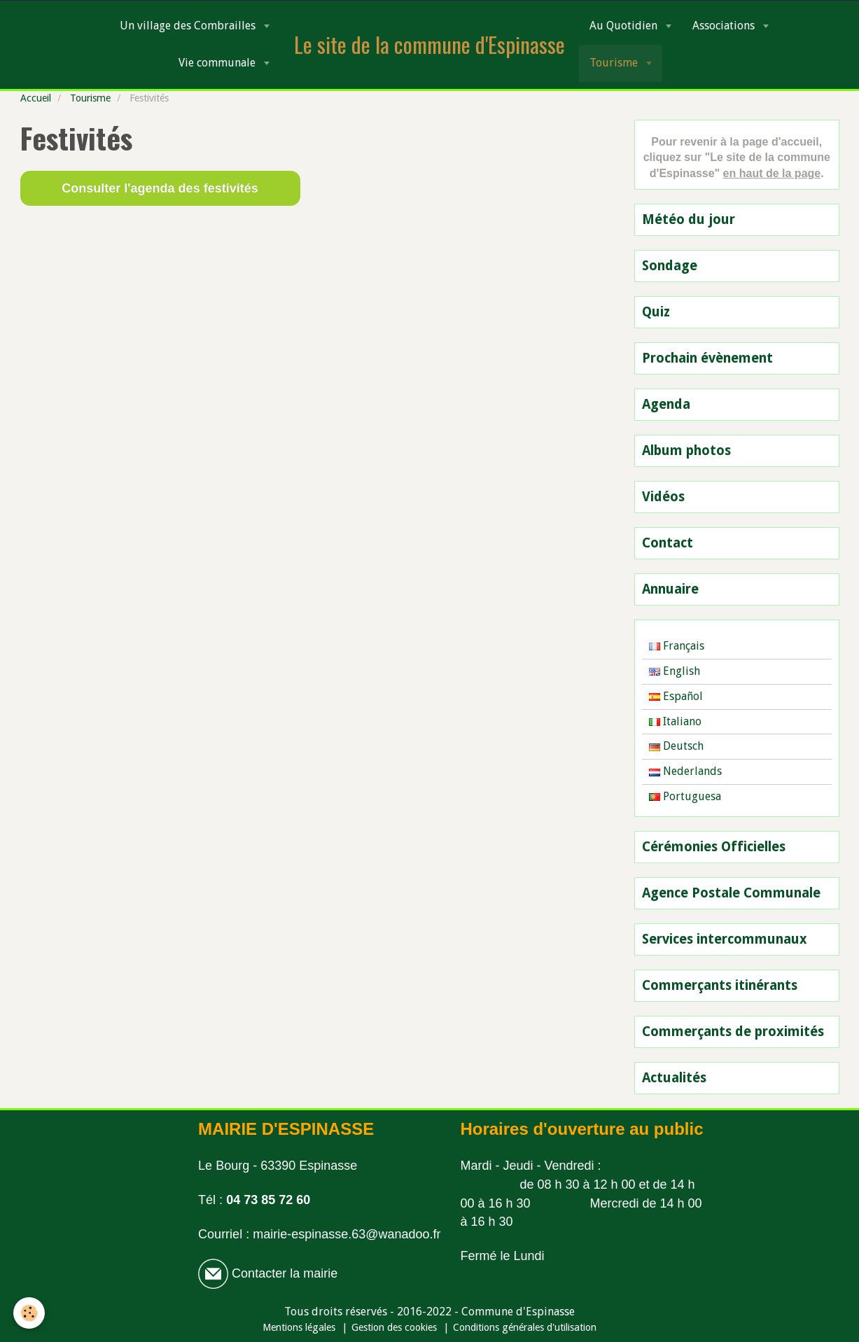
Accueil (35, 98)
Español (676, 696)
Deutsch (676, 746)
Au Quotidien (624, 25)
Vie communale (218, 62)
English (674, 671)
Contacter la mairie (282, 1273)
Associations (724, 25)
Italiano (675, 721)
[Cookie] (30, 1313)
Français (676, 645)
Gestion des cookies (394, 1327)
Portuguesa (685, 796)
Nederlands (685, 771)
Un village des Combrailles (189, 25)
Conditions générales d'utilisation (524, 1327)
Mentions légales (299, 1327)
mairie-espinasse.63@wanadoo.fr (346, 1234)
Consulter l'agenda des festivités (160, 188)
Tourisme (615, 62)
